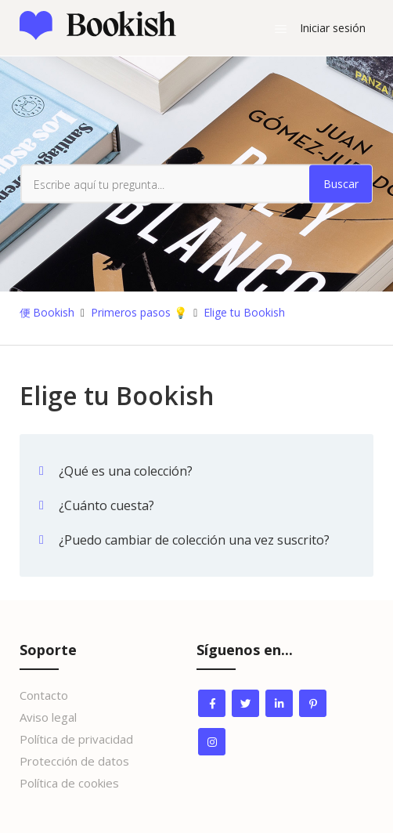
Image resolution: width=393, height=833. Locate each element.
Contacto (44, 695)
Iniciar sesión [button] (333, 27)
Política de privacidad (76, 739)
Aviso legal (48, 717)
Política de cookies (69, 783)
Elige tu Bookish (244, 312)
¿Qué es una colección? (126, 471)
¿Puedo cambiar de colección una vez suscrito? (194, 540)
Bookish (53, 312)
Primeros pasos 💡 (139, 312)
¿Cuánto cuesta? (106, 505)
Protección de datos (74, 761)
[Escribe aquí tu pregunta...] (196, 184)
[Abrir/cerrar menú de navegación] (280, 28)
